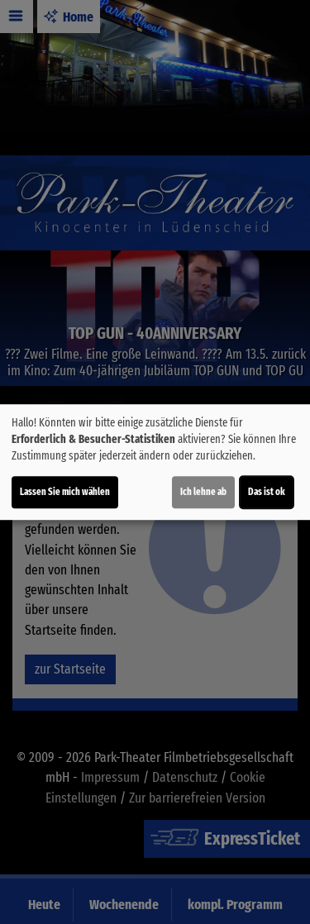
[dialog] (155, 462)
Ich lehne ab (203, 492)
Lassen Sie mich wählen (65, 492)
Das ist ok (266, 492)
